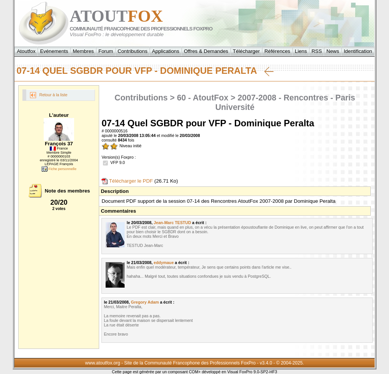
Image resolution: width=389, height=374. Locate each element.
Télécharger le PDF (127, 181)
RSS (317, 51)
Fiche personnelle (58, 169)
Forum (105, 51)
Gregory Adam (145, 302)
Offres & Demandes (206, 51)
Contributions (133, 51)
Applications (165, 51)
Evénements (54, 51)
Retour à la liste (48, 95)
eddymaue (164, 262)
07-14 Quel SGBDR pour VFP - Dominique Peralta (144, 70)
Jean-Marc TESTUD (172, 222)
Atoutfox (26, 51)
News (332, 51)
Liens (301, 51)
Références (277, 51)
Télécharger (246, 51)
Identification (358, 51)
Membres (83, 51)
